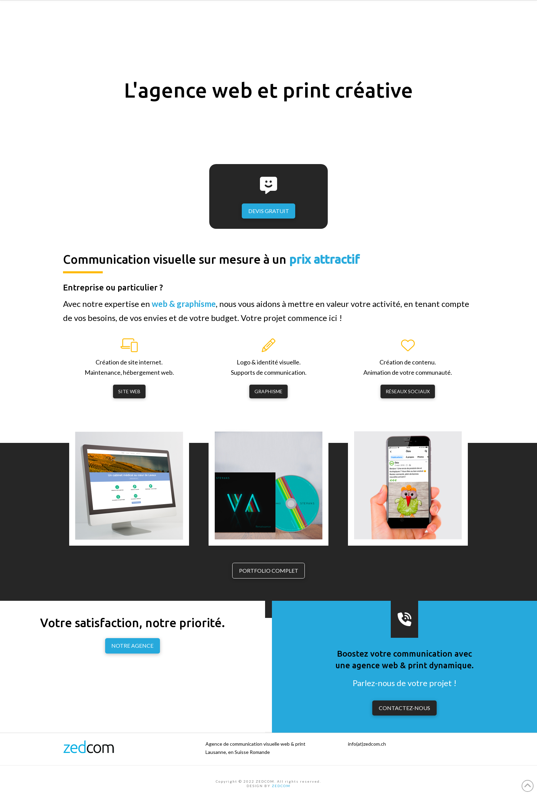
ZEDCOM (281, 786)
